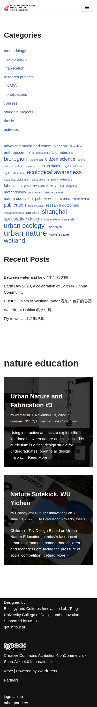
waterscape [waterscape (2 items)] (59, 234)
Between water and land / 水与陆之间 (36, 277)
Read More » (39, 457)
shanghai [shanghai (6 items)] (54, 212)
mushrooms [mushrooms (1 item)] (35, 192)
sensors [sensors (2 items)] (33, 212)
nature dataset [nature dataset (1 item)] (54, 192)
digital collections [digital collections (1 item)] (74, 166)
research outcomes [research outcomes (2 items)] (62, 205)
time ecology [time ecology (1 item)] (52, 219)
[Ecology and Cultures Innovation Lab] (19, 8)
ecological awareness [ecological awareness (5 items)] (54, 172)
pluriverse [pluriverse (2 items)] (62, 198)
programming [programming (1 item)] (81, 198)
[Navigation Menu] (87, 7)
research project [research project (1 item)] (14, 212)
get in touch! (14, 627)
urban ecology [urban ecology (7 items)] (24, 226)
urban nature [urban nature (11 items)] (25, 233)
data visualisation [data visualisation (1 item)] (25, 166)
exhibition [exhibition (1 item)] (66, 179)
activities (11, 129)
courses (11, 103)
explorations (16, 59)
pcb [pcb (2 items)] (38, 198)
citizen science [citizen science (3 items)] (60, 159)
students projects (18, 112)
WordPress (47, 671)
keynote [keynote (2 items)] (57, 185)
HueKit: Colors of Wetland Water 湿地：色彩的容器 (48, 301)
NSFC (11, 85)
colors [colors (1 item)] (81, 159)
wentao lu (22, 415)
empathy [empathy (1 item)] (52, 179)
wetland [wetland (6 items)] (14, 240)
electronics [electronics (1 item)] (38, 179)
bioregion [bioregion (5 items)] (15, 159)
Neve (8, 671)
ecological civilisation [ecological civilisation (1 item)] (16, 179)
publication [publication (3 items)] (15, 205)
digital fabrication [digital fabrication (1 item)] (14, 173)
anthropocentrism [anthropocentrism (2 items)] (19, 152)
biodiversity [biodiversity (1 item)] (43, 152)
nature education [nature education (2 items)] (18, 198)
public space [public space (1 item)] (35, 205)
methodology (15, 50)
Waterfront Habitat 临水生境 (28, 310)
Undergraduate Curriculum (56, 421)
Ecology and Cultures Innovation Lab (43, 513)
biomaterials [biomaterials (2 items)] (62, 152)
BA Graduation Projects (56, 519)
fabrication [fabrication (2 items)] (13, 185)
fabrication (15, 68)
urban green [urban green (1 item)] (54, 226)
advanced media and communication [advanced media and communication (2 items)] (35, 146)
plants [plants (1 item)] (47, 198)
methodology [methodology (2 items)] (15, 192)
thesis (9, 120)
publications (16, 94)
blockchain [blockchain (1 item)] (36, 159)
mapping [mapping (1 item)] (71, 186)
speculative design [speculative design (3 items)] (23, 219)
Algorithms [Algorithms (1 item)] (75, 146)
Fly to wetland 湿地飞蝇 (24, 318)
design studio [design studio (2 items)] (50, 166)
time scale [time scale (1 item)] (68, 219)
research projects (19, 77)
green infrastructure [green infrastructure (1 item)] (36, 186)
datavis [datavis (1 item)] (8, 166)
